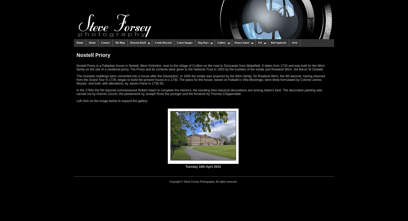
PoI (262, 42)
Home (79, 42)
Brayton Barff (140, 42)
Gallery (224, 42)
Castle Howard (163, 42)
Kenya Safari (244, 42)
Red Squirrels (278, 42)
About (92, 42)
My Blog (120, 42)
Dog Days (205, 42)
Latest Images (185, 42)
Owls (294, 42)
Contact (105, 42)
